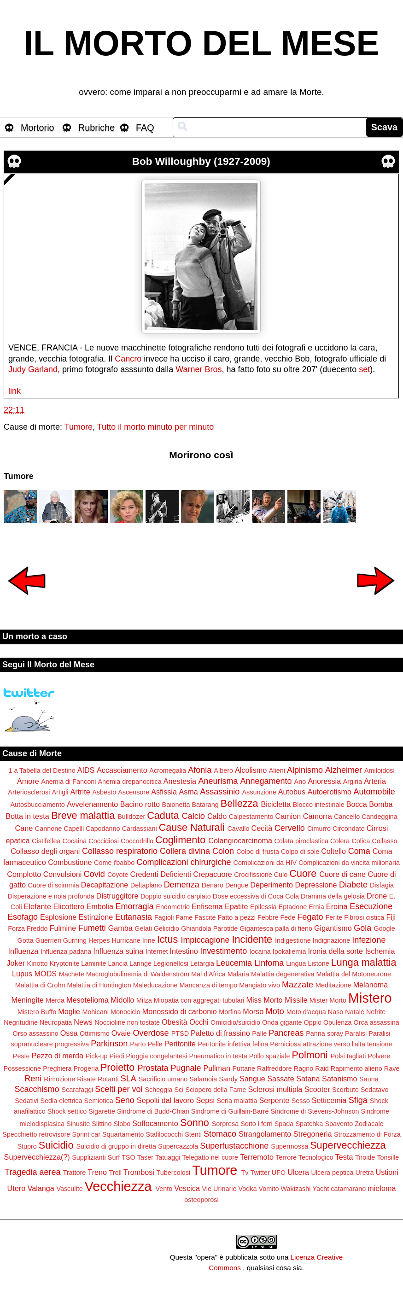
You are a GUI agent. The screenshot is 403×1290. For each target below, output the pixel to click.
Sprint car (86, 1134)
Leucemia (234, 963)
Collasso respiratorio (120, 851)
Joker (16, 963)
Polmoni (310, 1055)
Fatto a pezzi (237, 917)
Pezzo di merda (57, 1055)
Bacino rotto (140, 804)
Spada (284, 1123)
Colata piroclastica (301, 841)
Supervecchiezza (347, 1145)
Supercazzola (178, 1146)
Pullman (217, 1068)
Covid (94, 874)
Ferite (333, 917)
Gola (362, 928)
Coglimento (180, 840)
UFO (279, 1172)
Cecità (261, 828)
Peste (21, 1056)
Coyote (117, 874)
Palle (259, 1033)
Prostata (152, 1068)
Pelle (155, 1044)
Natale (354, 1012)
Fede (288, 917)
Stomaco (220, 1133)
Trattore (74, 1172)
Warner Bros (198, 369)
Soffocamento (155, 1123)
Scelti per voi (118, 1089)
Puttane (244, 1068)
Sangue (252, 1078)
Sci (178, 1089)
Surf (114, 1157)
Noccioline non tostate (127, 1022)
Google (384, 928)
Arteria (375, 781)
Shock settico (67, 1111)
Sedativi (26, 1100)
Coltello (333, 851)
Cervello (290, 828)
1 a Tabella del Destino (41, 770)
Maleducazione (155, 985)
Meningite (28, 1000)
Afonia (199, 770)
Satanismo (339, 1078)
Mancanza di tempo (209, 985)
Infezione (368, 940)
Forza (16, 928)
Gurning (75, 940)
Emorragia (134, 906)
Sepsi (205, 1100)
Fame (184, 917)
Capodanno (103, 828)
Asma (188, 792)
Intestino (183, 951)
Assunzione (259, 792)
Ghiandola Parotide (209, 928)
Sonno (194, 1122)
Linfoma (269, 963)
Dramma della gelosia (333, 896)
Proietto (117, 1067)
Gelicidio (166, 928)
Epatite (236, 906)
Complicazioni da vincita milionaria (349, 862)
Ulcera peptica (332, 1172)
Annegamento (266, 781)
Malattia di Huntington (99, 985)
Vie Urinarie (219, 1188)
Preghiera (57, 1068)
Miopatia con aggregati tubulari (199, 1000)
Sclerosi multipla (275, 1089)
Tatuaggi (167, 1157)
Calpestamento (251, 816)
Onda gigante (282, 1022)
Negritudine (21, 1022)
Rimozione (59, 1079)
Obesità (174, 1022)
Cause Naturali (192, 827)
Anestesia (180, 781)
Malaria (238, 974)
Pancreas (286, 1033)
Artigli (60, 792)
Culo (281, 874)
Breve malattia (83, 815)
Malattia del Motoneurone (353, 974)
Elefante (37, 906)
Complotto (24, 874)
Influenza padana (66, 951)
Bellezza (239, 803)
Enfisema (207, 906)
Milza (144, 1000)
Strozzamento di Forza (367, 1134)
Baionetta (176, 804)
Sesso (301, 1100)
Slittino (101, 1123)
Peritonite (180, 1043)
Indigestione (293, 940)
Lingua (296, 963)
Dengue (236, 885)
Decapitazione (104, 885)
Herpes (99, 940)
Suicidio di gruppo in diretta (116, 1146)
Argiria (352, 781)
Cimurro (319, 828)
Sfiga (358, 1100)
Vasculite (69, 1188)
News (83, 1022)
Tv (244, 1172)
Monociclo (125, 1012)
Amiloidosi (379, 770)
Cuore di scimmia (53, 885)
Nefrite (375, 1012)
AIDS (86, 770)
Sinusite (78, 1123)
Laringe (140, 963)
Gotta (26, 940)
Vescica (187, 1188)
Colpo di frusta (257, 851)
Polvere (379, 1056)
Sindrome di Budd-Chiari (153, 1111)
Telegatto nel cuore (210, 1157)
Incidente (252, 939)
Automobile (374, 791)
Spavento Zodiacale (354, 1123)
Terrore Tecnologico (304, 1157)
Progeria (86, 1068)
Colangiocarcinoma (240, 840)
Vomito (268, 1188)
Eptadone (293, 907)
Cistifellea (46, 841)
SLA (128, 1078)
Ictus (167, 939)
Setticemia (329, 1100)
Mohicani (95, 1012)
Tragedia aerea (32, 1172)
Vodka (247, 1188)
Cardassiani (139, 828)
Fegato (310, 917)
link (14, 391)
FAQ (145, 128)
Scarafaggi (77, 1089)
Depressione (316, 885)
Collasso (384, 841)
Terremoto (257, 1157)
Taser (145, 1157)
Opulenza (337, 1022)
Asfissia (164, 792)
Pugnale (185, 1068)
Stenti (193, 1134)
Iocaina (259, 951)
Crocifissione (253, 874)
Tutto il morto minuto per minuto (155, 427)
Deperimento (271, 885)
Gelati (143, 928)
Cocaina (75, 841)
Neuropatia (56, 1022)
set (364, 369)
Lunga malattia (364, 962)
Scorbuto (345, 1089)
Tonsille (388, 1157)
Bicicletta (276, 804)
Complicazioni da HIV (265, 862)
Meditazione (333, 985)
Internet (157, 951)
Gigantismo (333, 928)
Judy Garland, (34, 369)
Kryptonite (64, 963)
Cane (24, 828)
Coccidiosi (103, 841)
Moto (275, 1011)
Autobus (291, 792)
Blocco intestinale (319, 804)
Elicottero (68, 906)
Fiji (391, 917)
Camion (288, 816)
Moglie (69, 1011)
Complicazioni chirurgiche (183, 862)
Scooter (317, 1089)
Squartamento (123, 1134)
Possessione (22, 1068)
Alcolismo (251, 770)
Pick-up (97, 1056)
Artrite (80, 792)
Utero (16, 1188)
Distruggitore (117, 896)
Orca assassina (376, 1022)
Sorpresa (225, 1123)
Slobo (121, 1123)
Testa (344, 1157)
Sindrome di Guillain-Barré (230, 1111)
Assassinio (219, 791)
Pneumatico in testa (218, 1056)
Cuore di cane (342, 874)
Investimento (223, 951)
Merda (55, 1000)
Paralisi (356, 1033)
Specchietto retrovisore (36, 1134)
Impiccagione (205, 940)
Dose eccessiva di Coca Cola (256, 896)
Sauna (369, 1079)
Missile (296, 1000)
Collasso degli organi (45, 851)
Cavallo (238, 828)
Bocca (356, 804)
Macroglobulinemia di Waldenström (137, 974)
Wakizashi (295, 1188)
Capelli (74, 828)
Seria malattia (237, 1100)
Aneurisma (218, 781)
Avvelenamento (92, 804)
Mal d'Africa (208, 974)
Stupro (26, 1146)
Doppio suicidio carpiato (175, 896)
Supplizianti (89, 1157)
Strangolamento (265, 1134)
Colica (360, 841)
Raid (322, 1068)
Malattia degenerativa (283, 974)
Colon (223, 851)
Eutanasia (133, 917)
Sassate (280, 1078)
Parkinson (109, 1043)
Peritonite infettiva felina (233, 1044)
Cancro (128, 358)
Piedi (117, 1056)
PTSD (180, 1033)
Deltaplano (146, 885)
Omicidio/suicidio (235, 1022)
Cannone (48, 828)
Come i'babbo (114, 862)
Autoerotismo (329, 792)
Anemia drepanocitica (129, 781)
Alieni (277, 770)
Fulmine (63, 928)
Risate (86, 1079)
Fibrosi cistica (364, 917)
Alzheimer (343, 770)
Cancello (347, 816)
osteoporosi (201, 1199)
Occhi (198, 1022)
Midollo (122, 1000)
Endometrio (173, 907)
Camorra (317, 816)
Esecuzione (371, 906)
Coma (359, 851)
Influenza (23, 951)
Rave (392, 1068)
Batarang (205, 804)
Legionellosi (170, 963)
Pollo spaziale (269, 1056)
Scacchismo (37, 1089)
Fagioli (164, 917)
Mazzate (297, 984)
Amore (28, 781)
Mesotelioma (87, 1000)
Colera (340, 841)
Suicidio (56, 1145)
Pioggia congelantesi (156, 1056)
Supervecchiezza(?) (37, 1157)
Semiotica (98, 1100)
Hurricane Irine (133, 940)
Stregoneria (312, 1134)
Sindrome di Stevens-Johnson (314, 1111)
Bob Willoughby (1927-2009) (201, 161)
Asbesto (104, 792)
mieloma (382, 1188)
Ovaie (121, 1033)
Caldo (217, 816)
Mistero (369, 998)
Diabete (353, 884)
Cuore (302, 873)
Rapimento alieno (356, 1068)
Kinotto (37, 963)
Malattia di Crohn (40, 985)
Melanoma (370, 985)
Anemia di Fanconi (68, 781)
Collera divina (185, 851)
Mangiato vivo (259, 985)
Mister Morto (328, 1000)
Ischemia (380, 951)
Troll (115, 1172)
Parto (138, 1044)
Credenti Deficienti (160, 874)
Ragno (303, 1068)
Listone (318, 963)
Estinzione (96, 917)
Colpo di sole (300, 851)
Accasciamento (122, 770)
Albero (223, 770)
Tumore (78, 427)
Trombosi (138, 1172)
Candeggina (379, 816)
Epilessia (263, 907)
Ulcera (298, 1172)
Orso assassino (35, 1033)
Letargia (202, 963)
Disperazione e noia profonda (51, 896)
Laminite (93, 963)
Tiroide (365, 1157)
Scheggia (158, 1089)
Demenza (181, 884)
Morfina (230, 1012)
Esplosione (58, 917)
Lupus (22, 973)
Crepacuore (212, 874)
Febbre (268, 917)
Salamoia (203, 1079)
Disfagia (382, 885)
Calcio (193, 816)
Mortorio (37, 128)
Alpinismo (305, 770)
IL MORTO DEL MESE (201, 43)
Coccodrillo (137, 841)
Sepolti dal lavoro (165, 1100)
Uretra (364, 1172)
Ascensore (133, 792)
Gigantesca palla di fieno (275, 928)
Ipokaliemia (289, 951)
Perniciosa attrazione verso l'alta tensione (331, 1044)
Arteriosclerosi (29, 792)
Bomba (380, 804)
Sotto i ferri (256, 1123)
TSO (128, 1157)
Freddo (37, 928)
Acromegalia (167, 770)
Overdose (151, 1033)
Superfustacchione (234, 1145)
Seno (124, 1100)
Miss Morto (264, 1000)
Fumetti (92, 928)
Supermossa (289, 1146)
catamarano (348, 1188)
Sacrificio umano (163, 1079)
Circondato (349, 828)
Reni (32, 1078)
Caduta (163, 815)
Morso (253, 1011)
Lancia (118, 963)
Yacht (321, 1188)
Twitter (259, 1172)
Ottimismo (95, 1033)
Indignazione (331, 940)
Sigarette (101, 1111)
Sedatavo (375, 1089)
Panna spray (324, 1033)
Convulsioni (62, 874)
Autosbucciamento (37, 804)
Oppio (312, 1022)
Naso (336, 1012)
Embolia (99, 906)
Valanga (41, 1188)
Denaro (212, 885)
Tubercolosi (173, 1172)
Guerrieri (48, 940)
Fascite (205, 917)
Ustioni (386, 1172)
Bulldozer (131, 816)
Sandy (228, 1079)
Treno (97, 1172)
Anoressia (324, 781)
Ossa (69, 1033)
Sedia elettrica (61, 1100)
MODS (46, 973)
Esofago (22, 917)
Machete (71, 974)
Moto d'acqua (306, 1012)
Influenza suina (118, 951)
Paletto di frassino (220, 1033)
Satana (308, 1078)
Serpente (274, 1100)
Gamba (120, 928)
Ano (300, 781)
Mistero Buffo (37, 1012)
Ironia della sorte (335, 951)
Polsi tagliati (348, 1056)
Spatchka (309, 1123)
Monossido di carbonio (179, 1011)
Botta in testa (27, 816)
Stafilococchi (164, 1134)
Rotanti (108, 1079)
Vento (163, 1188)
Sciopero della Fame (215, 1089)
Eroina (337, 906)
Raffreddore (274, 1068)
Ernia (316, 907)
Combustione (70, 862)
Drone (377, 896)
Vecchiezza (118, 1186)
